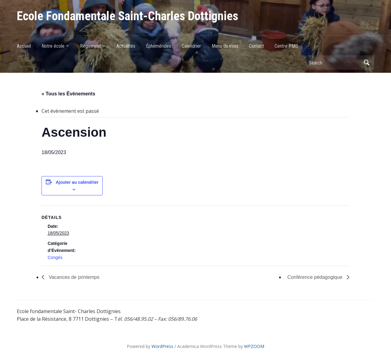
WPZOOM (254, 346)
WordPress (162, 346)
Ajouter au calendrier (77, 182)
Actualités (125, 46)
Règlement (90, 46)
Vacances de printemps (73, 277)
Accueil (24, 46)
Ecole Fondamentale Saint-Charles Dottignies (127, 16)
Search (366, 62)
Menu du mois (225, 46)
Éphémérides (158, 46)
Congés (55, 257)
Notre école (53, 46)
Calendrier (191, 46)
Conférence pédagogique (315, 277)
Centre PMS (286, 46)
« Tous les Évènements (68, 93)
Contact (256, 46)
